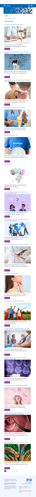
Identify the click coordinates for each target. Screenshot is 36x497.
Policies (26, 487)
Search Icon (32, 6)
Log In (20, 489)
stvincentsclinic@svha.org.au (27, 483)
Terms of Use (21, 487)
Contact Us (21, 486)
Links (29, 487)
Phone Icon (29, 6)
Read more (7, 48)
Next (16, 470)
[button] (4, 5)
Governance (26, 486)
